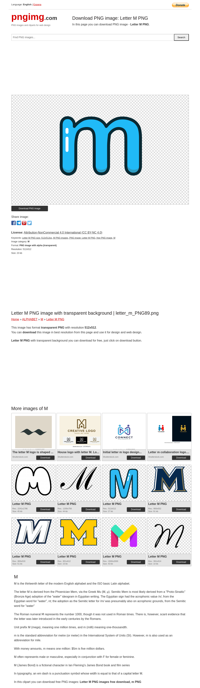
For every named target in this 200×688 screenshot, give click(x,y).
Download (45, 457)
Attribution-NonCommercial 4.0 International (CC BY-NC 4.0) (63, 232)
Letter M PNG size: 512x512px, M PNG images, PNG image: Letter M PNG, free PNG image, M (68, 238)
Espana (37, 4)
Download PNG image (29, 208)
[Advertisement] (100, 69)
